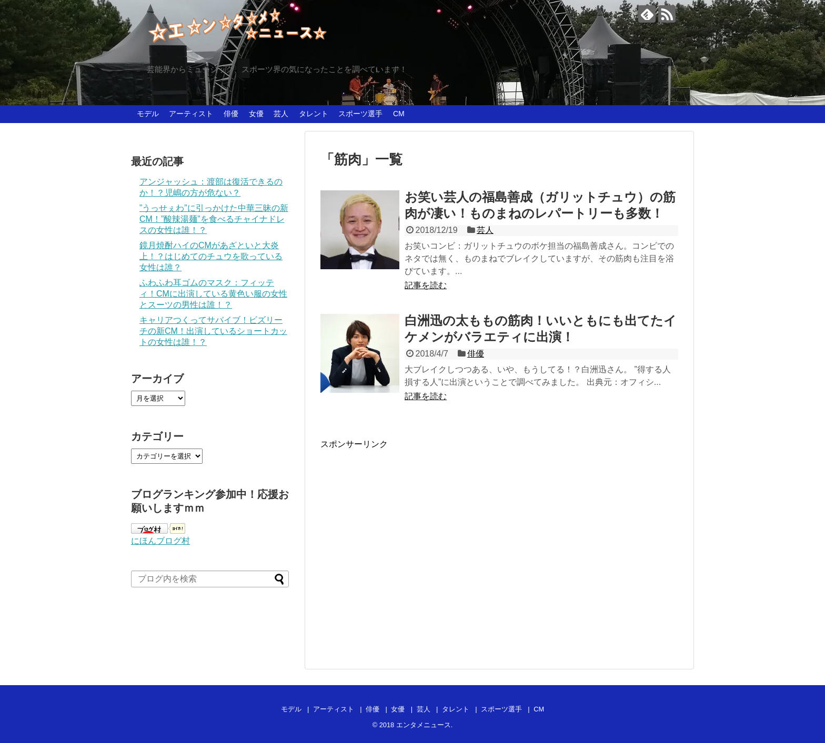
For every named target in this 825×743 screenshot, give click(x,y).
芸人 (281, 113)
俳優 (231, 113)
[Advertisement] (408, 551)
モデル (148, 113)
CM (399, 113)
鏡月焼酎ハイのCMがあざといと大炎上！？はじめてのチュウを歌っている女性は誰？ (211, 256)
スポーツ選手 (360, 113)
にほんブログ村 (160, 540)
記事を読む (426, 285)
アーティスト (191, 113)
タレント (313, 113)
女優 (256, 113)
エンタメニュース (423, 725)
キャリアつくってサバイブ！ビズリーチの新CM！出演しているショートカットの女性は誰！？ (213, 331)
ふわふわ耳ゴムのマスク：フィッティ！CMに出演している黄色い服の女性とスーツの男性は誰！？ (213, 293)
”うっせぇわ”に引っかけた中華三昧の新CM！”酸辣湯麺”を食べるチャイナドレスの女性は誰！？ (213, 219)
